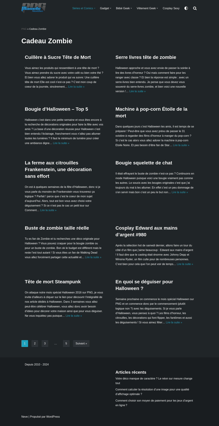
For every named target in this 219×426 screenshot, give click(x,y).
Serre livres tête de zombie (145, 57)
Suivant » (81, 343)
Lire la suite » (76, 86)
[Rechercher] (195, 8)
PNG (24, 29)
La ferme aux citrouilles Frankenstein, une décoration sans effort (58, 169)
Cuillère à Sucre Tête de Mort (58, 57)
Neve (24, 416)
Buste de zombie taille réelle (57, 228)
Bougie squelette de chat (143, 162)
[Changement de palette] (186, 8)
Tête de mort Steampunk (53, 281)
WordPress (53, 416)
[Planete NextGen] (34, 8)
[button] (94, 8)
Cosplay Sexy (171, 8)
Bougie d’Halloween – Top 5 (56, 109)
